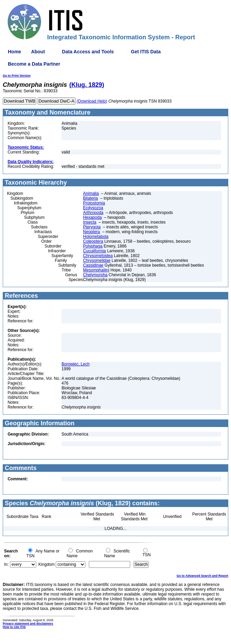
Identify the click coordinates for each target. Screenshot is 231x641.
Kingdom (46, 564)
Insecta (89, 222)
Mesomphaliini (96, 270)
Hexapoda (92, 217)
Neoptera (91, 231)
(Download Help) (92, 101)
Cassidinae (93, 265)
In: (6, 564)
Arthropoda (93, 212)
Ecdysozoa (93, 207)
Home (14, 51)
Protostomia (94, 203)
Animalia (91, 193)
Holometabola (95, 236)
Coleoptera (93, 241)
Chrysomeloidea (98, 255)
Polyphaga (93, 246)
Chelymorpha (95, 274)
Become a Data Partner (34, 64)
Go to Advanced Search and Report (202, 575)
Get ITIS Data (146, 51)
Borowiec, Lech (76, 364)
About (38, 51)
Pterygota (91, 227)
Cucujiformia (94, 251)
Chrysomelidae (96, 260)
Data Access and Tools (88, 51)
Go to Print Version (17, 75)
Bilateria (90, 198)
